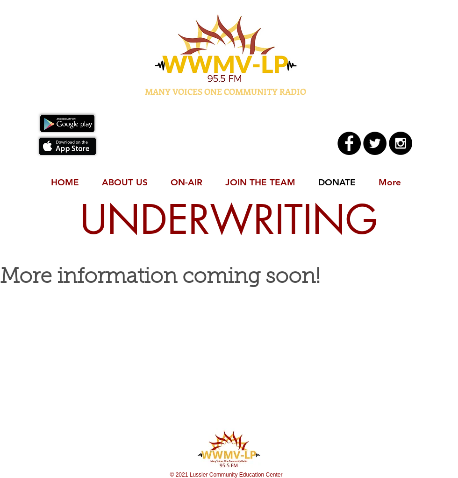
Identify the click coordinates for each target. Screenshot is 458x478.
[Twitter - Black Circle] (374, 143)
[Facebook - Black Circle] (349, 143)
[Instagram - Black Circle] (400, 143)
